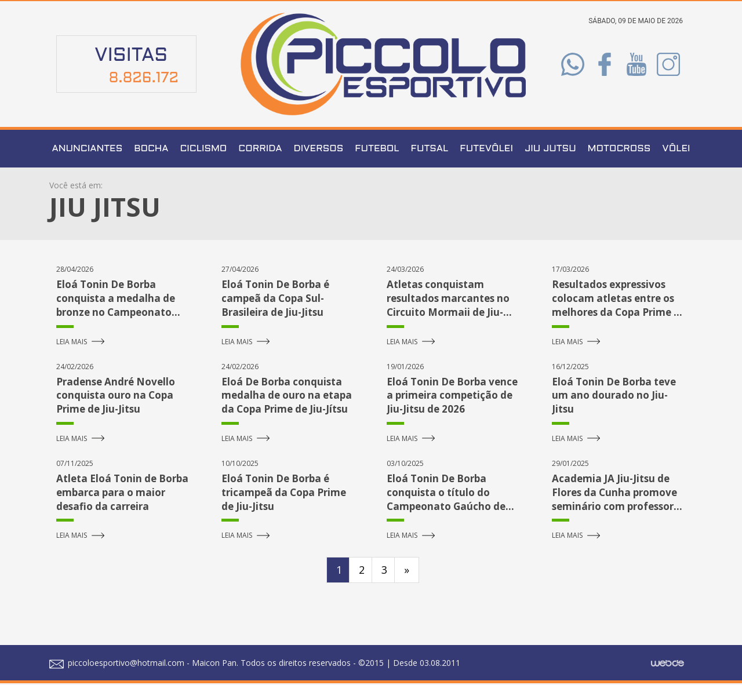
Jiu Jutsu (550, 150)
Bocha (151, 150)
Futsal (430, 150)
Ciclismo (203, 150)
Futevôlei (486, 150)
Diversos (319, 150)
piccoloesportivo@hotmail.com (116, 664)
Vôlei (676, 150)
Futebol (377, 150)
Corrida (260, 150)
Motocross (619, 150)
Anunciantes (87, 150)
